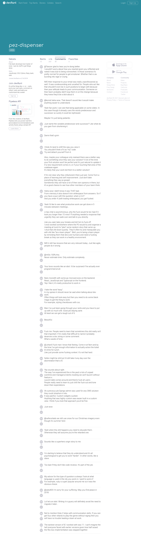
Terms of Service (124, 100)
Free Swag (110, 87)
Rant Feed (23, 3)
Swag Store (111, 85)
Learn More (15, 128)
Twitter (123, 94)
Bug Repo (124, 85)
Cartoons (124, 87)
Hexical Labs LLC (124, 98)
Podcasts (124, 90)
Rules (122, 80)
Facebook (124, 92)
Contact (109, 92)
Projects (124, 83)
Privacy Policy (111, 100)
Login (123, 3)
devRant (109, 98)
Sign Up (132, 3)
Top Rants (33, 3)
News (109, 83)
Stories (42, 3)
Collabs (50, 3)
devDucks (110, 90)
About (109, 80)
